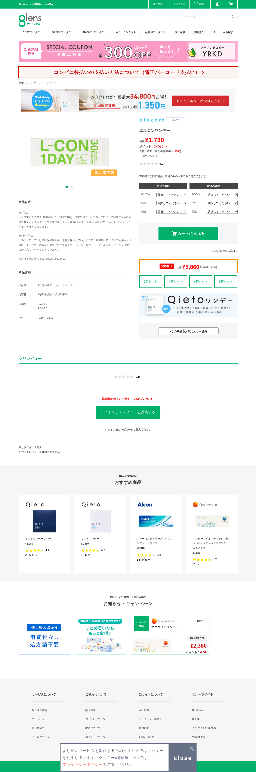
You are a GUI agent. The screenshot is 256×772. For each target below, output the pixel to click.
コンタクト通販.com (204, 727)
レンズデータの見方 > (224, 250)
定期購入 (198, 32)
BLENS (196, 718)
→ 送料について (148, 155)
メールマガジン (41, 736)
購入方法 (157, 4)
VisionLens (198, 736)
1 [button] (66, 187)
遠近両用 (180, 32)
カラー (125, 32)
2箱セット (151, 281)
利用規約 (144, 727)
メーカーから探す (223, 32)
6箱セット (201, 281)
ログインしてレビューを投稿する (128, 412)
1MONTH (95, 32)
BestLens (197, 710)
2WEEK (63, 32)
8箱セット (226, 281)
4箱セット (176, 281)
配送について (93, 727)
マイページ (38, 718)
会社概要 (144, 710)
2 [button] (71, 187)
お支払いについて (95, 718)
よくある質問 (178, 4)
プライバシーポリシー (151, 718)
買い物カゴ (38, 727)
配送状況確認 (39, 710)
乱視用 (155, 32)
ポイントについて (95, 736)
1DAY (33, 32)
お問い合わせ (146, 736)
